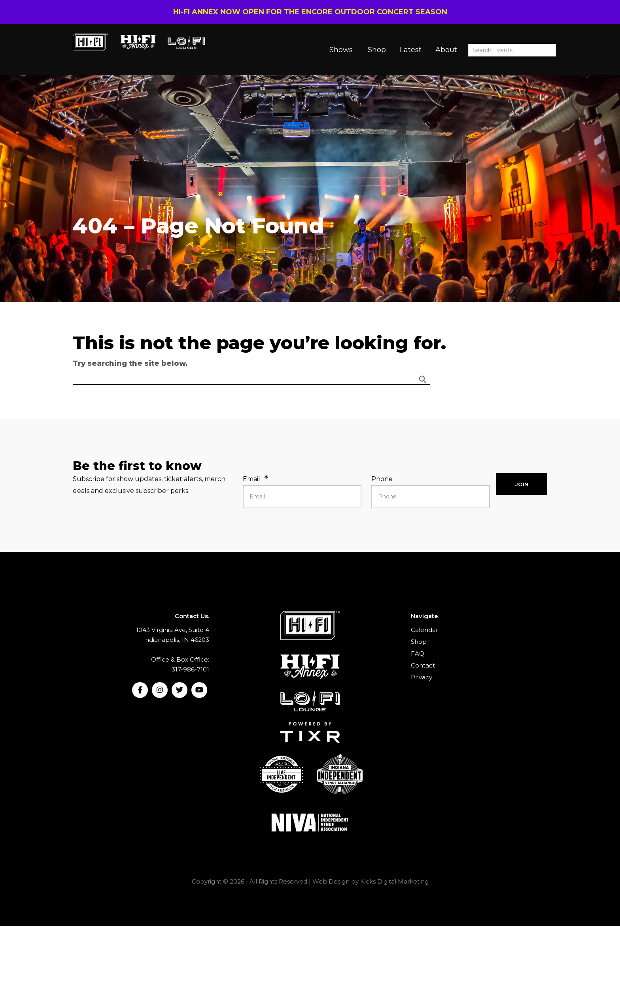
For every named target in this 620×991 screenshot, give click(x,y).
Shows (341, 49)
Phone (382, 479)
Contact (423, 665)
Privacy (421, 677)
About (446, 49)
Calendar (424, 630)
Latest (411, 49)
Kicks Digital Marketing (394, 881)
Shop (377, 49)
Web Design (331, 881)
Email (251, 479)
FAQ (417, 653)
